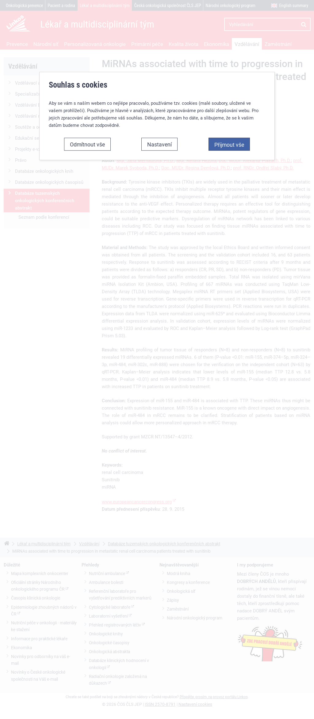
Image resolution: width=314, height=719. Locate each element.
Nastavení (159, 144)
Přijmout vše (229, 144)
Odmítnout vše (87, 144)
